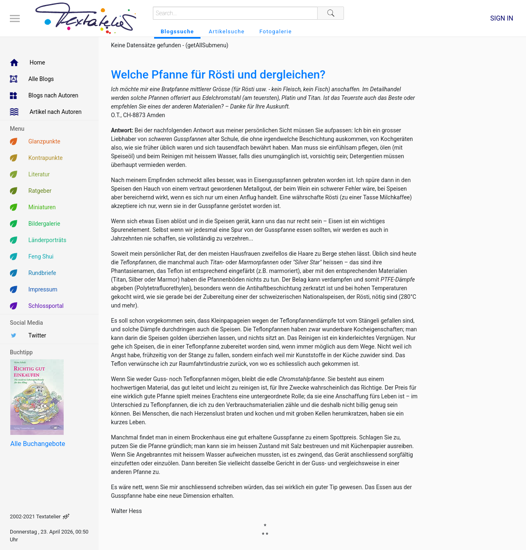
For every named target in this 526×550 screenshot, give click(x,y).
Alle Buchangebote (37, 444)
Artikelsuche (227, 31)
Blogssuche (177, 31)
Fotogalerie (275, 31)
